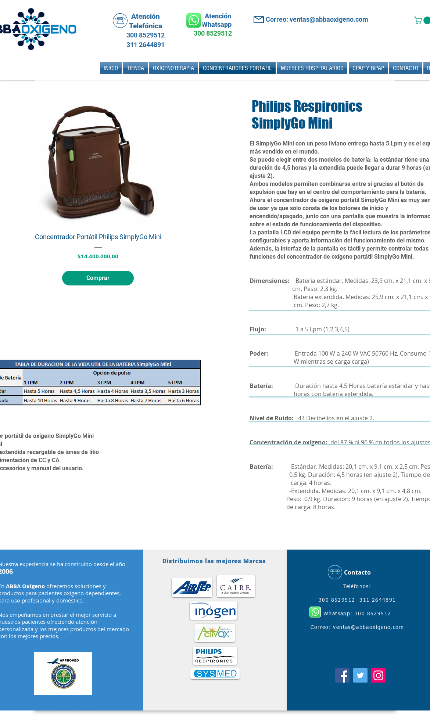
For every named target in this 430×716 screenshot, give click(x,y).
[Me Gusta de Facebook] (357, 655)
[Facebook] (342, 675)
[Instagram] (378, 675)
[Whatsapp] (193, 20)
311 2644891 (145, 44)
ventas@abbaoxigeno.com (368, 627)
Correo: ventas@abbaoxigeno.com (317, 19)
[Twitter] (360, 675)
